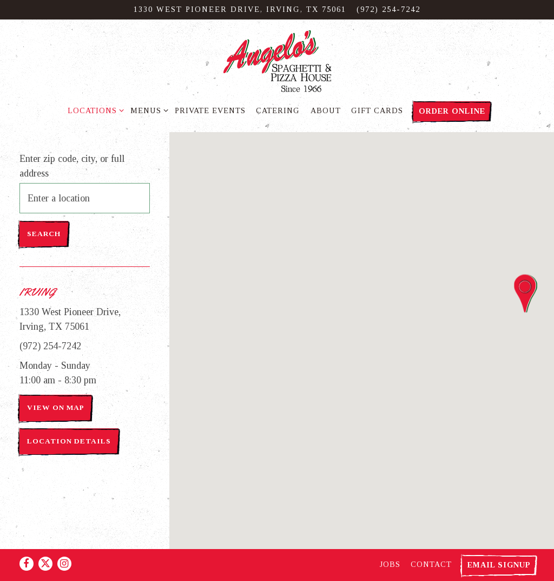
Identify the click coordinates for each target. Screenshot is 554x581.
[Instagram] (64, 564)
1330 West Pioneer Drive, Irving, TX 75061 (70, 319)
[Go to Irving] (240, 10)
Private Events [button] (210, 110)
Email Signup (499, 564)
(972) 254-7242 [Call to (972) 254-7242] (388, 9)
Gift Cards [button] (377, 110)
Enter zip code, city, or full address (71, 166)
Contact (431, 564)
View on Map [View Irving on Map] (55, 407)
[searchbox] (84, 198)
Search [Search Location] (44, 234)
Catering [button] (278, 110)
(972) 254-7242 (50, 346)
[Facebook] (26, 564)
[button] (525, 293)
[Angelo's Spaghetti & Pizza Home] (277, 60)
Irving (37, 292)
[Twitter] (45, 564)
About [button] (326, 110)
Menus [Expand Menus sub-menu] (147, 110)
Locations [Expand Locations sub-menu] (94, 110)
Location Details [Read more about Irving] (69, 441)
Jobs (390, 564)
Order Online (452, 111)
